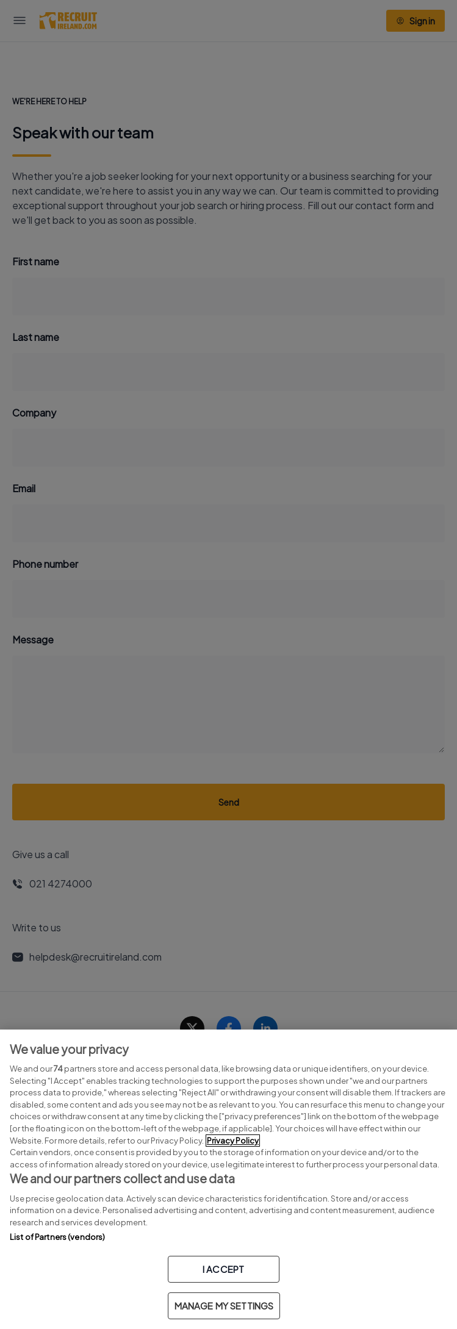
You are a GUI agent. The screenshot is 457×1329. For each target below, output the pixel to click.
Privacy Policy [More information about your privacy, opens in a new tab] (233, 1140)
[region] (228, 1179)
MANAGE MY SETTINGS (224, 1305)
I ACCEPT (223, 1269)
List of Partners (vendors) (57, 1237)
